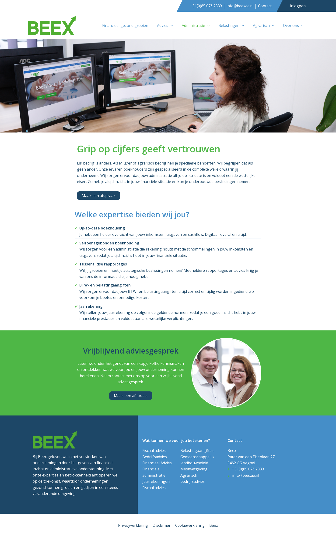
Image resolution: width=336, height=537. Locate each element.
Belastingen (235, 25)
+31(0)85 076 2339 (206, 5)
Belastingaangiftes (197, 450)
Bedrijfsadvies (154, 456)
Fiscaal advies (154, 450)
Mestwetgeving (193, 469)
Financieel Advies (157, 462)
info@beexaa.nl (240, 5)
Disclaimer (161, 525)
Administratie (201, 25)
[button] (177, 25)
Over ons (294, 25)
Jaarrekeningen (156, 481)
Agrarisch (265, 25)
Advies (171, 25)
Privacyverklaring (132, 525)
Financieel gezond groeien (133, 25)
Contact (265, 5)
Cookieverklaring (190, 525)
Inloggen (298, 5)
